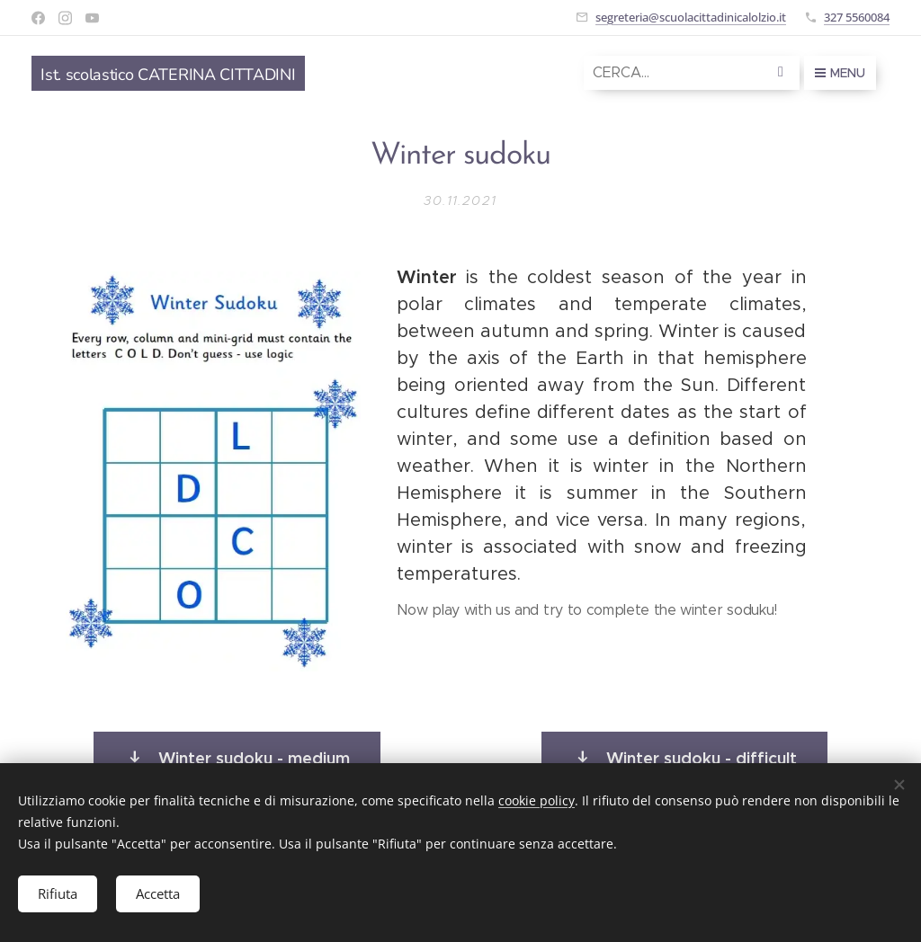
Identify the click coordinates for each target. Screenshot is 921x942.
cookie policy (536, 798)
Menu (840, 73)
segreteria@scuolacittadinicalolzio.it (690, 17)
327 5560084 (857, 17)
